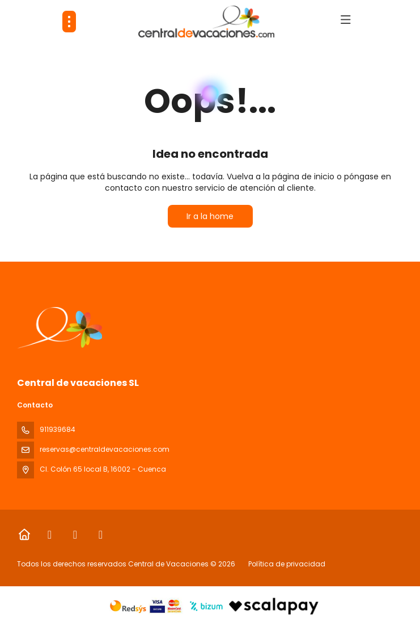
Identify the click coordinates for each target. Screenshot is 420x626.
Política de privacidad (286, 564)
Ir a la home (210, 216)
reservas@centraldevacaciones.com (104, 449)
